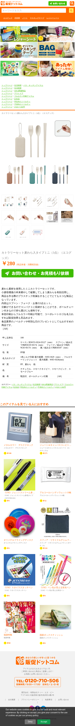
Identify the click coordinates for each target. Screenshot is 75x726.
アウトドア (18, 93)
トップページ (7, 85)
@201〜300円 (19, 107)
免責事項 (48, 700)
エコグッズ (7, 18)
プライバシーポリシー (30, 700)
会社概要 (11, 700)
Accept (43, 721)
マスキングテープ (37, 18)
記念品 (17, 99)
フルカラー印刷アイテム (24, 96)
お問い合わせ (63, 700)
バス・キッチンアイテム (33, 85)
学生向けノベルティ (22, 102)
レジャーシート (52, 18)
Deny (30, 721)
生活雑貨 (17, 85)
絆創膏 (17, 18)
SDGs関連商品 (20, 91)
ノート (25, 18)
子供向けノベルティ (22, 104)
